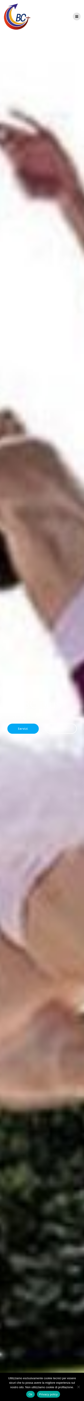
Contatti (61, 728)
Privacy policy (48, 1394)
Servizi (23, 728)
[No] (78, 1387)
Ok (30, 1394)
